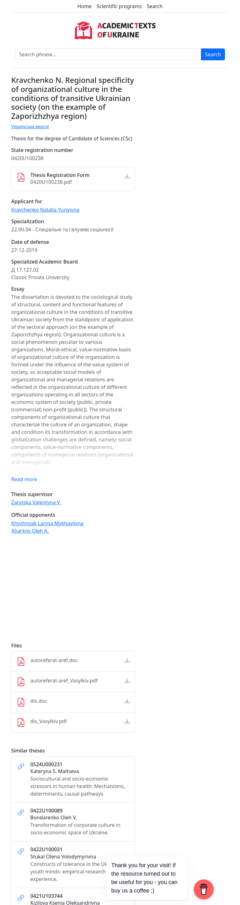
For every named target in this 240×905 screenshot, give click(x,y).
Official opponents (33, 515)
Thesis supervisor (32, 494)
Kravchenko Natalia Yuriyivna (45, 209)
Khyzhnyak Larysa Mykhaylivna (47, 523)
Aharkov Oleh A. (30, 530)
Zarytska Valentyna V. (36, 502)
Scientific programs (119, 6)
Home (85, 6)
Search (155, 6)
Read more (24, 479)
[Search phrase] (108, 54)
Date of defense (30, 242)
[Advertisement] (73, 591)
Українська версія (30, 126)
